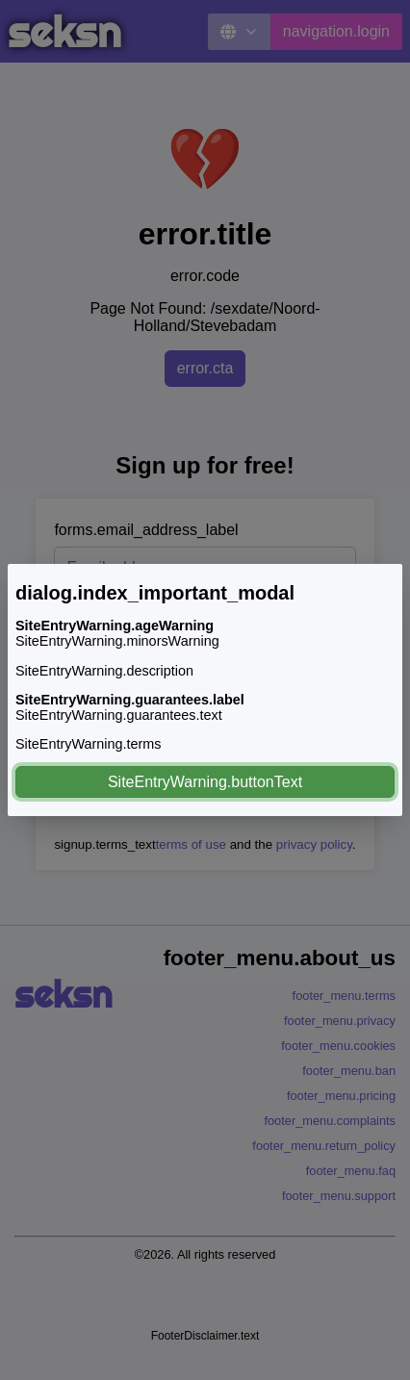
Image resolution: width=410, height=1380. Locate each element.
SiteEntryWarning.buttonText (205, 782)
